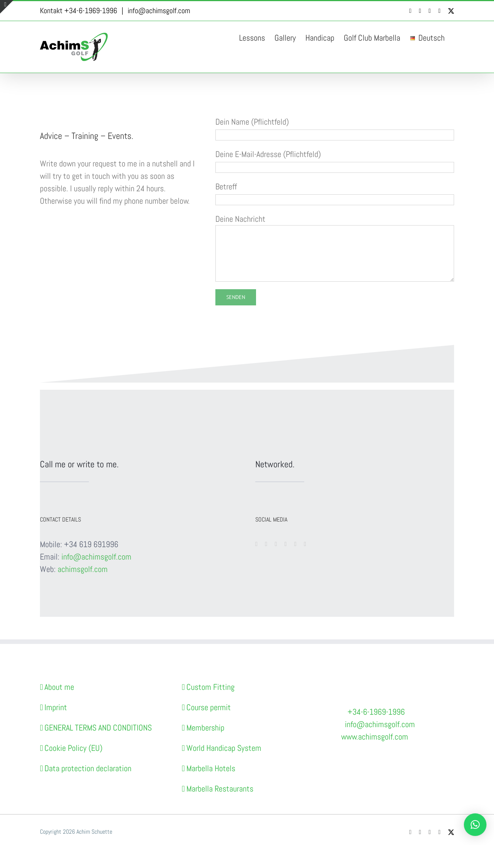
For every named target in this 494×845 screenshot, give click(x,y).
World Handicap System (223, 748)
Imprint (55, 707)
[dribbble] (305, 544)
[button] (475, 824)
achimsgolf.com (83, 569)
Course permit (208, 707)
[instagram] (276, 544)
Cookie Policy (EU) (73, 748)
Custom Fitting (210, 687)
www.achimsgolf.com (374, 736)
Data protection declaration (87, 768)
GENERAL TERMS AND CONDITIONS (98, 727)
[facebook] (256, 544)
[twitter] (286, 544)
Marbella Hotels (210, 768)
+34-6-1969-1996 (376, 711)
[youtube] (266, 544)
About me (59, 687)
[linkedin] (295, 544)
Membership (205, 727)
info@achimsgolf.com (159, 10)
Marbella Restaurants (219, 788)
